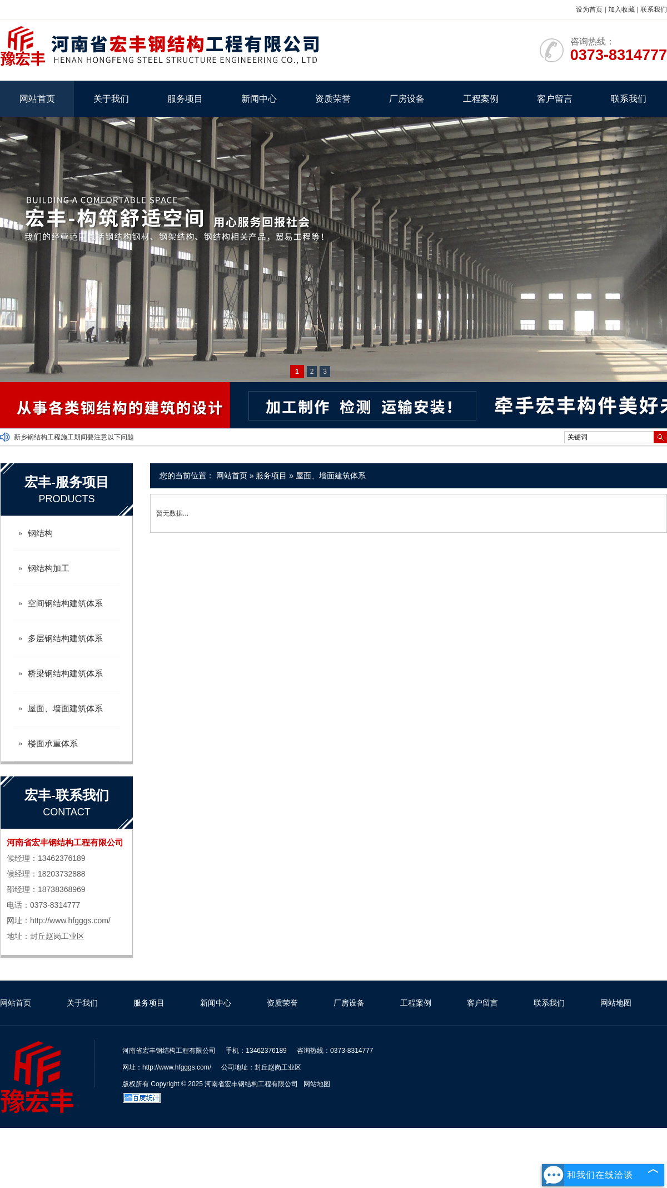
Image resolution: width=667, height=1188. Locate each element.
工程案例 (481, 98)
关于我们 (111, 98)
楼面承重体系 (53, 743)
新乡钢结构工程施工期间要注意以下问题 (74, 437)
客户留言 (555, 98)
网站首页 (37, 98)
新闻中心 (259, 98)
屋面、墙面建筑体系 (331, 475)
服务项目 (185, 98)
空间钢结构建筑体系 (65, 603)
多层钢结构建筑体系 (65, 638)
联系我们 (653, 9)
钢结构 (40, 533)
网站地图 (615, 1002)
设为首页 (589, 9)
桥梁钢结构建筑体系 (65, 673)
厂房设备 (407, 98)
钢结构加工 (48, 568)
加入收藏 (621, 9)
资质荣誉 (333, 98)
